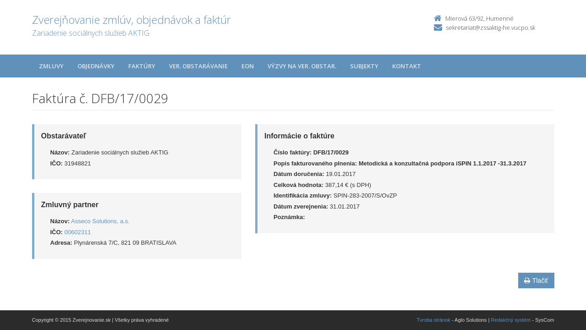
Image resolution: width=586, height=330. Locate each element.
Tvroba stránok (433, 320)
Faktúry (141, 66)
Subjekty (364, 66)
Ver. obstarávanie (198, 66)
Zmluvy (51, 66)
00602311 (78, 232)
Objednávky (96, 66)
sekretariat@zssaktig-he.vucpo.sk (490, 27)
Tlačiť (536, 280)
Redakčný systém (511, 320)
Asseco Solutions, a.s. (100, 221)
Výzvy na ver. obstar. (302, 66)
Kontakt (406, 66)
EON (247, 66)
